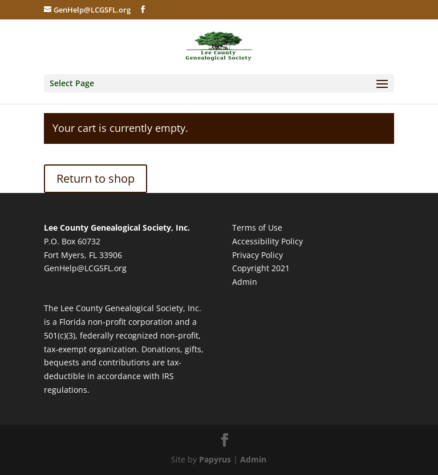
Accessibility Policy (267, 241)
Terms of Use (257, 227)
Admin (244, 281)
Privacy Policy (257, 254)
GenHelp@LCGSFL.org (85, 268)
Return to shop (95, 178)
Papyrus (215, 459)
